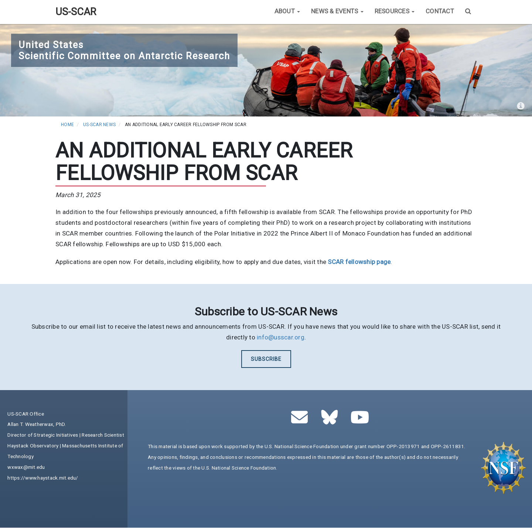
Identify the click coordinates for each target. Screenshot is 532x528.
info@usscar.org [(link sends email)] (280, 337)
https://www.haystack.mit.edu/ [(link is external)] (42, 478)
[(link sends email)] (301, 421)
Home (67, 124)
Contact (440, 11)
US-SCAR (75, 12)
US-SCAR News (99, 124)
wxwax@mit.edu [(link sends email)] (26, 467)
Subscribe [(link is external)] (266, 359)
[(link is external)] (359, 261)
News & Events (337, 11)
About (287, 11)
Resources (395, 11)
